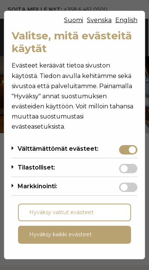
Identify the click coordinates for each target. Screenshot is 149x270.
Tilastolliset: (36, 167)
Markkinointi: (37, 186)
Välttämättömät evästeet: (58, 148)
